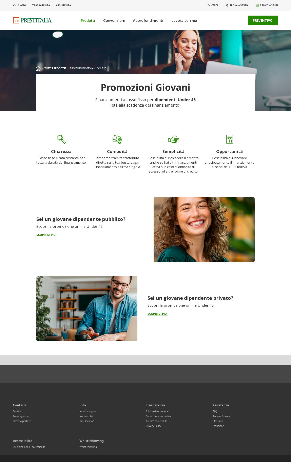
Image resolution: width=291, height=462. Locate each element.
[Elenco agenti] (267, 5)
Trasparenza (41, 5)
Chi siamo (19, 5)
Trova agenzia (21, 416)
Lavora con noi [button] (184, 20)
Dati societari (86, 421)
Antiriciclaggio (87, 411)
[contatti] (239, 20)
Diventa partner (22, 421)
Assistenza (63, 5)
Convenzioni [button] (114, 20)
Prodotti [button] (88, 20)
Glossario (217, 421)
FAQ (214, 411)
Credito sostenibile (156, 421)
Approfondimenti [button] (148, 20)
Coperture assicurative (159, 416)
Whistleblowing (88, 447)
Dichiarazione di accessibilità (29, 447)
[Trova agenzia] (237, 5)
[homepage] (38, 68)
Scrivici (17, 411)
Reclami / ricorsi (221, 416)
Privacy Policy (153, 426)
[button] (212, 5)
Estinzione (218, 426)
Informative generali (157, 411)
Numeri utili (86, 416)
